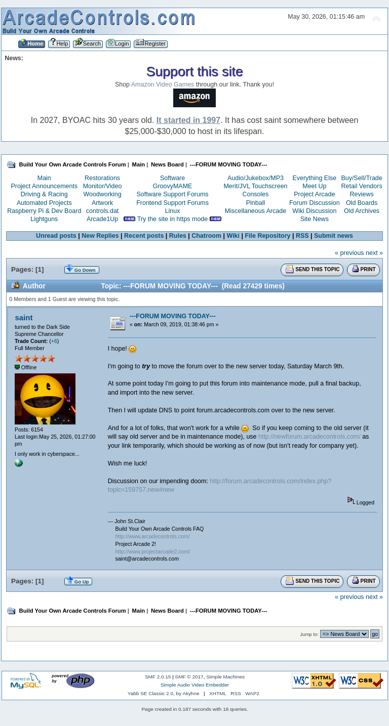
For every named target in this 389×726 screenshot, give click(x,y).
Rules (177, 235)
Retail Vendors (361, 186)
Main (44, 178)
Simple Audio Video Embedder (195, 685)
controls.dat (102, 211)
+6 (54, 341)
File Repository (267, 235)
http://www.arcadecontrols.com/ (152, 536)
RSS (302, 235)
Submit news (333, 235)
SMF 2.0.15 (158, 676)
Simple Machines (225, 676)
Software (172, 178)
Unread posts (56, 235)
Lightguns (44, 219)
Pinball (255, 202)
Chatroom (206, 235)
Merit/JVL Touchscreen (255, 186)
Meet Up (314, 186)
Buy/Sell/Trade (361, 178)
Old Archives (361, 211)
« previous (349, 253)
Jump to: (309, 634)
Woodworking (102, 194)
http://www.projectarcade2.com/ (152, 551)
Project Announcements (44, 186)
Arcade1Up (102, 219)
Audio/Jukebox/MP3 (255, 178)
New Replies (100, 235)
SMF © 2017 (189, 676)
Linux (172, 211)
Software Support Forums (173, 194)
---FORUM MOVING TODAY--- (173, 316)
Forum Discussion (314, 202)
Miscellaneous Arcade (255, 211)
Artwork (102, 202)
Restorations (102, 178)
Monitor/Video (102, 186)
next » (374, 253)
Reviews (362, 194)
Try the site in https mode (172, 219)
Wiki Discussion (314, 211)
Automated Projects (44, 202)
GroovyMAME (172, 186)
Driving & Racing (44, 194)
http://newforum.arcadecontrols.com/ (309, 436)
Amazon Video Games (162, 84)
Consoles (256, 194)
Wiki (233, 235)
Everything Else (314, 178)
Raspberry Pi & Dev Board (44, 211)
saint (23, 317)
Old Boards (361, 202)
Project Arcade (314, 194)
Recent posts (144, 235)
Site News (314, 219)
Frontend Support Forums (172, 202)
